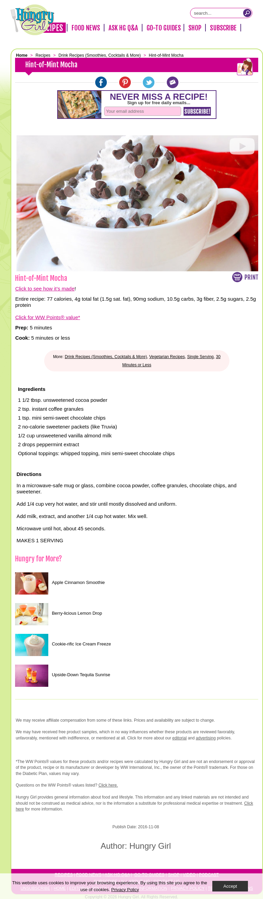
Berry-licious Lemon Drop (77, 613)
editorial (179, 738)
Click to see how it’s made (44, 288)
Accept (230, 886)
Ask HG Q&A (123, 28)
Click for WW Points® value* (47, 317)
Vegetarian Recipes (167, 356)
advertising (206, 738)
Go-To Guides (164, 28)
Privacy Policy (125, 889)
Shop (194, 28)
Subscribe (223, 28)
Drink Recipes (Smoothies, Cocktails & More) (106, 356)
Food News (86, 28)
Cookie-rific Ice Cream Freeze (81, 643)
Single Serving (200, 356)
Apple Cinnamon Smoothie (78, 582)
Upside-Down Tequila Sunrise (81, 674)
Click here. (108, 785)
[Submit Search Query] (247, 13)
